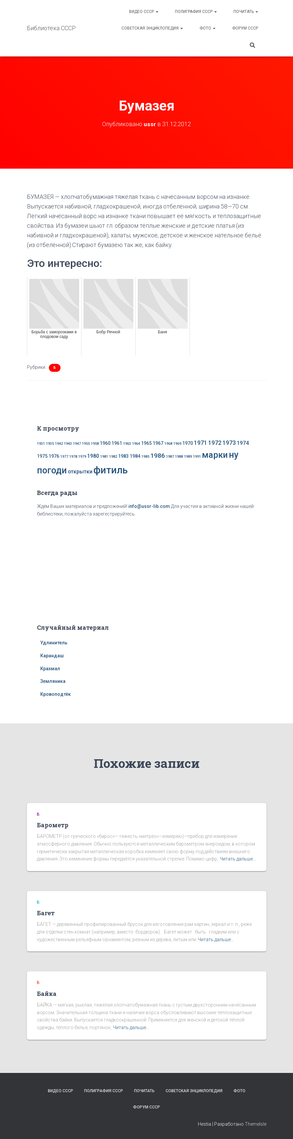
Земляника (53, 681)
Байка (47, 994)
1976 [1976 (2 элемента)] (54, 456)
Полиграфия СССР (196, 11)
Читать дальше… (238, 858)
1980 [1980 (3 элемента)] (93, 456)
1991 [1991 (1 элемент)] (197, 456)
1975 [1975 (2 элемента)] (42, 456)
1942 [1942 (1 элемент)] (59, 444)
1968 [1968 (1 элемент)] (168, 444)
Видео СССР (143, 11)
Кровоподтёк (55, 694)
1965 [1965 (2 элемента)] (146, 443)
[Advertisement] (146, 569)
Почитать (245, 11)
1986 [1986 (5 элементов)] (157, 455)
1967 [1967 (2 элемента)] (158, 443)
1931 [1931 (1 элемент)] (41, 444)
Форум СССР (245, 28)
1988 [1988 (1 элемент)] (179, 456)
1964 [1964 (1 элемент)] (136, 444)
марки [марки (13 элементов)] (215, 455)
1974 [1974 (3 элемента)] (243, 443)
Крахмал (50, 668)
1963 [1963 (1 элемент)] (127, 444)
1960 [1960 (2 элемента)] (105, 443)
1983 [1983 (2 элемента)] (123, 456)
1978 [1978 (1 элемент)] (73, 456)
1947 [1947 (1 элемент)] (77, 444)
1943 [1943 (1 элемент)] (68, 444)
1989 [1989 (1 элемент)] (188, 456)
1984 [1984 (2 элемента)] (135, 456)
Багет (46, 913)
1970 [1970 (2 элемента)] (187, 443)
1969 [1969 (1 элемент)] (177, 444)
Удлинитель (54, 642)
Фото (208, 28)
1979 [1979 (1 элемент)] (82, 456)
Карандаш (52, 655)
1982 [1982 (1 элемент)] (113, 456)
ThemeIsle (255, 1124)
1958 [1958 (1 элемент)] (95, 444)
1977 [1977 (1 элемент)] (64, 456)
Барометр (53, 825)
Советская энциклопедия (152, 28)
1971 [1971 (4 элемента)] (200, 443)
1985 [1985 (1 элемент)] (145, 456)
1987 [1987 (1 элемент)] (170, 456)
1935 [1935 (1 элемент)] (50, 444)
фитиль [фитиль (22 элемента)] (110, 470)
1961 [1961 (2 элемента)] (116, 443)
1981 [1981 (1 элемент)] (104, 456)
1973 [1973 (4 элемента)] (229, 443)
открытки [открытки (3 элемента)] (80, 471)
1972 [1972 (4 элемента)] (214, 443)
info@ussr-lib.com (149, 506)
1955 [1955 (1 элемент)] (86, 444)
